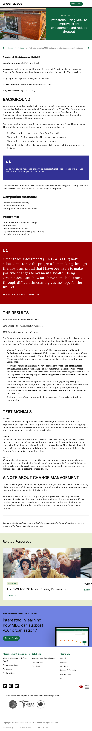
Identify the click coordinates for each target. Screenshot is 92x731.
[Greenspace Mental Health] (81, 687)
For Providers (8, 673)
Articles (21, 48)
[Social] (5, 686)
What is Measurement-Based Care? (15, 659)
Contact (64, 666)
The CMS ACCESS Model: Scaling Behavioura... (38, 589)
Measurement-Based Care (43, 658)
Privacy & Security (68, 670)
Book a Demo (66, 674)
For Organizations (10, 665)
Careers (63, 662)
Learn (11, 48)
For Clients (7, 669)
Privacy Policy (25, 728)
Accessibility (8, 728)
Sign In (63, 678)
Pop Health (36, 666)
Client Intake (37, 662)
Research (12, 583)
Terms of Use (42, 728)
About (63, 658)
